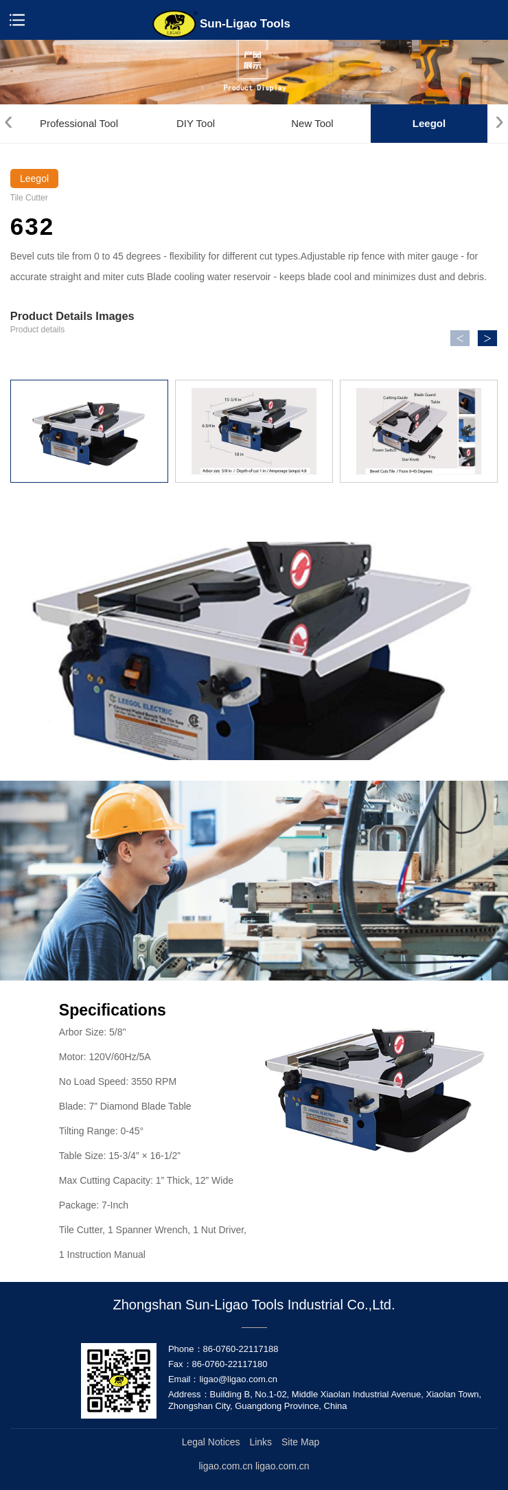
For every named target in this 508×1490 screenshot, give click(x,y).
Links (260, 1441)
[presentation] (8, 121)
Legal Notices (211, 1441)
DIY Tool (195, 123)
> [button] (488, 338)
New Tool (312, 123)
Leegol (429, 123)
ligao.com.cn (282, 1465)
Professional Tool (79, 123)
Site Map (300, 1441)
